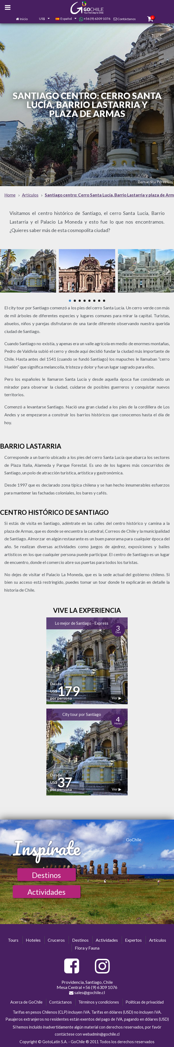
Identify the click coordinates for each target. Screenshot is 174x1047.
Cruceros (56, 940)
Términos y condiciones (98, 1002)
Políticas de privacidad (144, 1002)
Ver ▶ (116, 698)
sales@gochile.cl (87, 992)
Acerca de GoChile (26, 1002)
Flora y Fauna (87, 947)
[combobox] (41, 19)
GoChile (133, 839)
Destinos (46, 875)
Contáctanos (126, 19)
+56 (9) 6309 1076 (94, 19)
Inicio (24, 19)
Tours (13, 940)
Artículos (157, 940)
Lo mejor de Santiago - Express (81, 623)
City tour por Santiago (81, 714)
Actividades (46, 891)
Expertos (133, 940)
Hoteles (33, 940)
